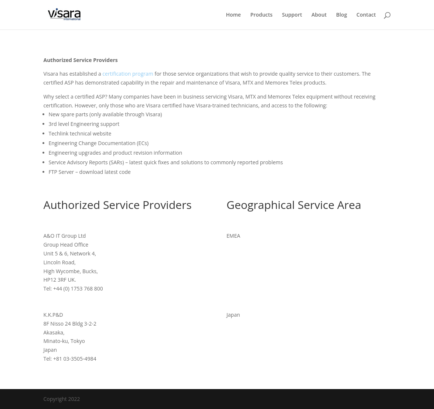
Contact (366, 15)
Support (292, 15)
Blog (341, 15)
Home (233, 15)
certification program (127, 73)
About (319, 15)
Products (261, 15)
